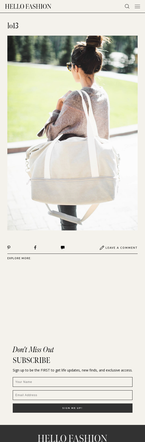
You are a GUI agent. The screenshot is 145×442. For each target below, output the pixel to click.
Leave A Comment (118, 247)
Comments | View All (62, 247)
